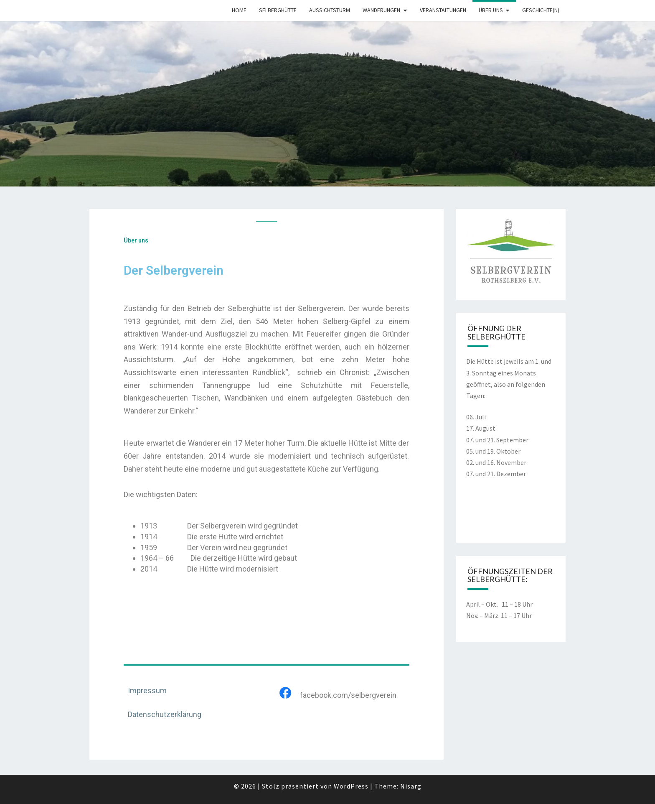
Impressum (147, 690)
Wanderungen (381, 10)
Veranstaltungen (443, 10)
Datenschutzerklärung (164, 714)
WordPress (351, 786)
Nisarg (410, 786)
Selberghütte (278, 10)
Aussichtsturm (329, 10)
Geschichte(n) (540, 10)
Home (239, 10)
